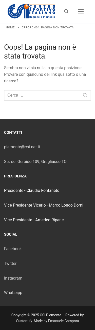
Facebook (13, 248)
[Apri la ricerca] (66, 11)
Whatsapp (13, 292)
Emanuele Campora (63, 321)
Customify (24, 321)
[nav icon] (81, 11)
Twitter (10, 263)
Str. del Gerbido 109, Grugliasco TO (35, 161)
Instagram (13, 278)
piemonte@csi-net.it (22, 146)
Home (10, 27)
